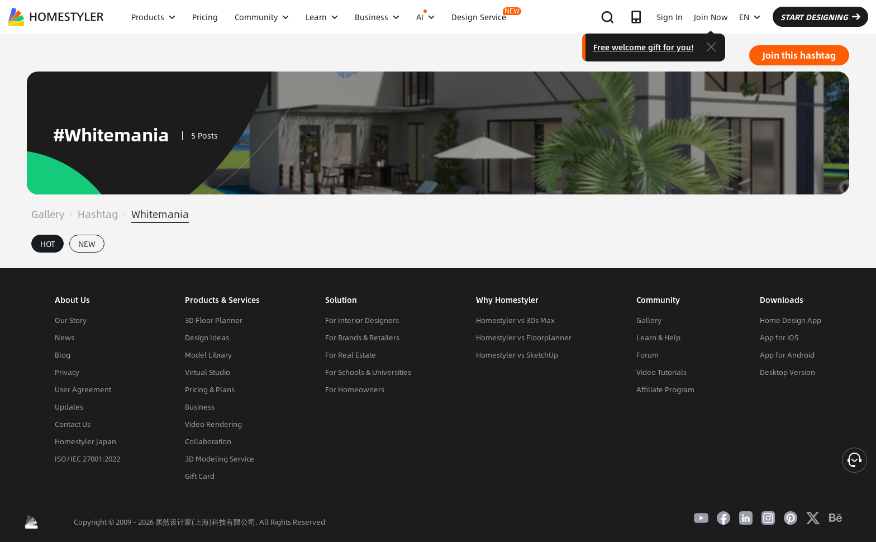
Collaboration (208, 441)
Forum (647, 354)
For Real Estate (350, 354)
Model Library (208, 354)
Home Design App (790, 320)
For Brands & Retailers (362, 337)
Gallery (47, 214)
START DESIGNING (820, 17)
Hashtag (98, 214)
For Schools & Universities (368, 372)
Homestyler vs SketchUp (517, 354)
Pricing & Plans (210, 389)
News (64, 337)
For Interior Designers (362, 320)
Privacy (67, 372)
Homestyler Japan (85, 441)
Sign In (669, 17)
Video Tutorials (661, 372)
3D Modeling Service (219, 458)
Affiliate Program (665, 389)
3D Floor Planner (213, 320)
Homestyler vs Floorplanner (524, 337)
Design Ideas (207, 337)
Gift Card (200, 476)
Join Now (711, 17)
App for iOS (779, 337)
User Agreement (83, 389)
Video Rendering (213, 424)
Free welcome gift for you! (643, 47)
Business (200, 406)
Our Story (71, 320)
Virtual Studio (207, 372)
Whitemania (160, 214)
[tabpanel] (438, 262)
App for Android (787, 354)
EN (749, 17)
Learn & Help (658, 337)
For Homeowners (354, 389)
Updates (69, 406)
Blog (62, 354)
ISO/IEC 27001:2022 (87, 458)
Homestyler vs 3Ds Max (515, 320)
